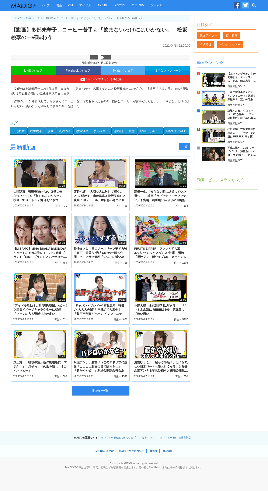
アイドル (85, 5)
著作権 (153, 451)
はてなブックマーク (167, 70)
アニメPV (137, 5)
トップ (45, 5)
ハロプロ (119, 5)
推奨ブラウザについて (131, 451)
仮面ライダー (208, 35)
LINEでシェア (33, 70)
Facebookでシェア (78, 70)
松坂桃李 (36, 131)
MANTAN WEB (176, 131)
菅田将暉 (232, 35)
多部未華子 (101, 131)
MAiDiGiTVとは (104, 451)
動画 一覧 (100, 391)
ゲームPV (157, 5)
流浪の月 (65, 131)
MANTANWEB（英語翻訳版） (177, 437)
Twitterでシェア (123, 70)
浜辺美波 (206, 44)
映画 (59, 5)
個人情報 (167, 451)
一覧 (185, 146)
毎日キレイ (148, 437)
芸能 (132, 131)
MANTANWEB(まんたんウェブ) (118, 437)
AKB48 (102, 5)
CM (70, 5)
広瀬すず (19, 131)
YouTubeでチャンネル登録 (100, 79)
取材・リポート (150, 131)
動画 (28, 18)
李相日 (118, 131)
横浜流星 (82, 131)
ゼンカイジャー (230, 44)
